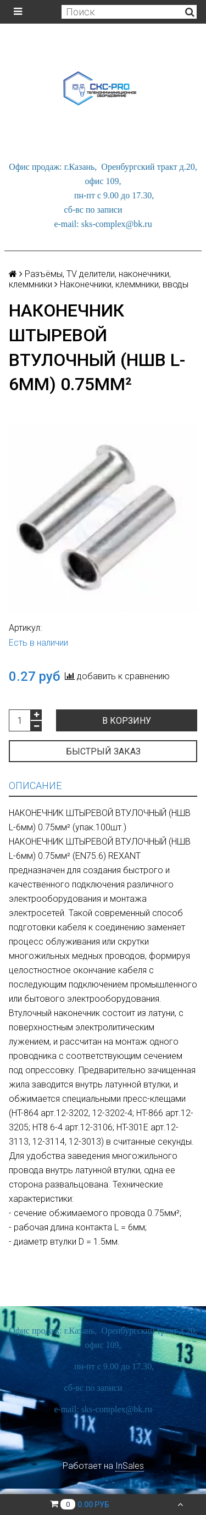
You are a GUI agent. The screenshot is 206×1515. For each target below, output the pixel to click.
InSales (129, 1466)
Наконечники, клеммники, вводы (124, 284)
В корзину (126, 720)
